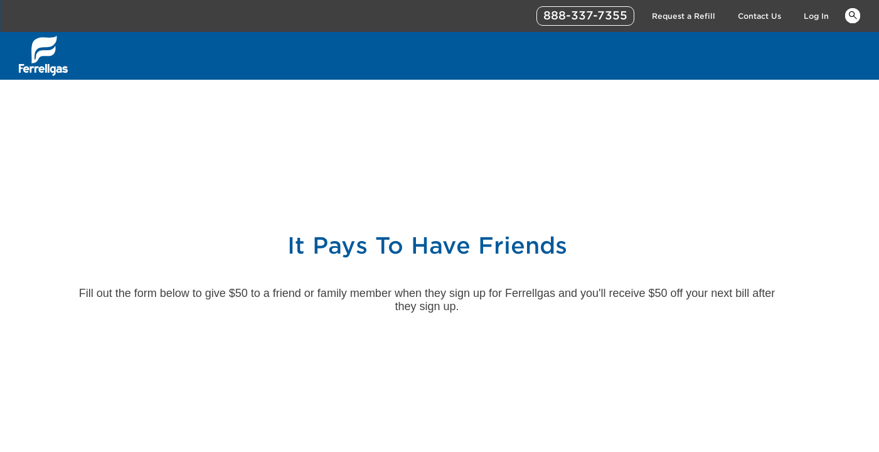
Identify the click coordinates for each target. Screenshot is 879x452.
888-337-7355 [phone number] (585, 15)
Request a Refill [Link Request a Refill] (683, 16)
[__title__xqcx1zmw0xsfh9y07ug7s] (43, 56)
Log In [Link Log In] (816, 16)
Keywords (852, 15)
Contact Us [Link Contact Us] (759, 16)
